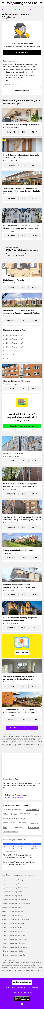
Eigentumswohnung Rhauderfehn (15, 939)
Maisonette (18, 827)
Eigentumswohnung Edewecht (13, 911)
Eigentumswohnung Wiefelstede (14, 943)
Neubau (36, 814)
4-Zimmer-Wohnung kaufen (14, 347)
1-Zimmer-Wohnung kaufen (14, 335)
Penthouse (33, 827)
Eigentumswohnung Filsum (12, 896)
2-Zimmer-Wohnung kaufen (14, 339)
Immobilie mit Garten (14, 818)
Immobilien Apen (11, 355)
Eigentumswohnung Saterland (13, 951)
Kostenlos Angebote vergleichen (22, 426)
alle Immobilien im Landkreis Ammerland (22, 728)
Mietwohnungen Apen (12, 359)
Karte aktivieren (22, 653)
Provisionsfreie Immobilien (12, 810)
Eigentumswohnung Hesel (12, 927)
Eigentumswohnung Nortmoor (13, 915)
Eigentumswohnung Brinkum (13, 931)
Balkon (14, 814)
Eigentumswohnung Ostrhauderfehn (16, 919)
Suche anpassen (22, 52)
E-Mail (5, 81)
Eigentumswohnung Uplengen (13, 880)
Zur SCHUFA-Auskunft (16, 256)
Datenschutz (10, 988)
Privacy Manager (27, 992)
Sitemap (16, 992)
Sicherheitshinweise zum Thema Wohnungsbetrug (23, 739)
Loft (5, 827)
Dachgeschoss (22, 822)
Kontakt (35, 988)
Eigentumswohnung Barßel (12, 892)
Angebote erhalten (22, 91)
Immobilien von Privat (10, 832)
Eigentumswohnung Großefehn (14, 935)
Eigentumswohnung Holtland (13, 923)
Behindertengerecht (25, 813)
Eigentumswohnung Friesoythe (14, 955)
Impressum (21, 988)
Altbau (5, 814)
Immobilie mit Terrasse (9, 822)
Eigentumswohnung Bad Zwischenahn (16, 904)
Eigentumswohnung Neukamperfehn (16, 947)
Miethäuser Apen (32, 810)
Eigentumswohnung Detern (12, 884)
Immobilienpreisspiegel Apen (13, 797)
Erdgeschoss (34, 823)
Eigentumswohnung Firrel (12, 908)
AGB (28, 988)
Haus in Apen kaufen (12, 351)
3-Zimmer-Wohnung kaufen (14, 343)
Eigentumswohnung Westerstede (15, 888)
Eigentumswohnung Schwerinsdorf (15, 900)
